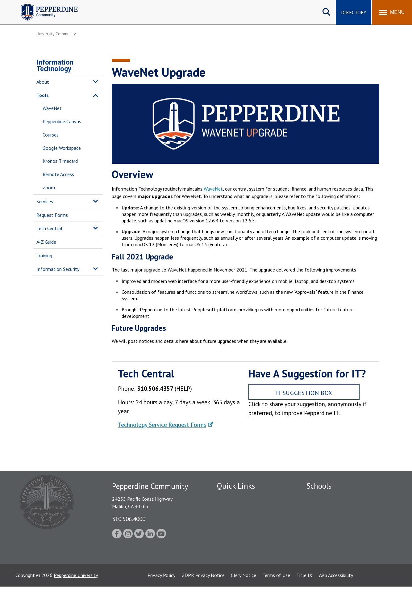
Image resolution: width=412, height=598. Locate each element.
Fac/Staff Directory (237, 497)
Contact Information (238, 551)
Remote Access (58, 174)
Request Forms (52, 215)
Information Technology (54, 65)
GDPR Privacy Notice (203, 586)
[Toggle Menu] (392, 12)
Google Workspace (62, 148)
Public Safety (230, 508)
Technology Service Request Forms (162, 424)
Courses (51, 135)
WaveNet (52, 108)
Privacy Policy (161, 586)
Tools (42, 95)
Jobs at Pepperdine (236, 530)
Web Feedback (231, 562)
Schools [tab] (318, 486)
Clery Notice (243, 586)
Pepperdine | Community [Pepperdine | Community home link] (44, 5)
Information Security (57, 269)
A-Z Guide (46, 242)
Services (44, 201)
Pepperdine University (76, 586)
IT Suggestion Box (303, 393)
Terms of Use (276, 586)
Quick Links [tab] (236, 486)
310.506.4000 (128, 519)
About (42, 82)
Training (44, 255)
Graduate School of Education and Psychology (342, 533)
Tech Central (49, 228)
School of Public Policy (330, 547)
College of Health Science (333, 557)
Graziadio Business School (333, 519)
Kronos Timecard (60, 161)
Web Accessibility (335, 586)
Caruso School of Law (329, 508)
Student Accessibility (238, 540)
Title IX (304, 586)
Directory (353, 12)
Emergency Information (241, 519)
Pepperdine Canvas (62, 121)
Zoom (49, 187)
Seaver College (321, 497)
